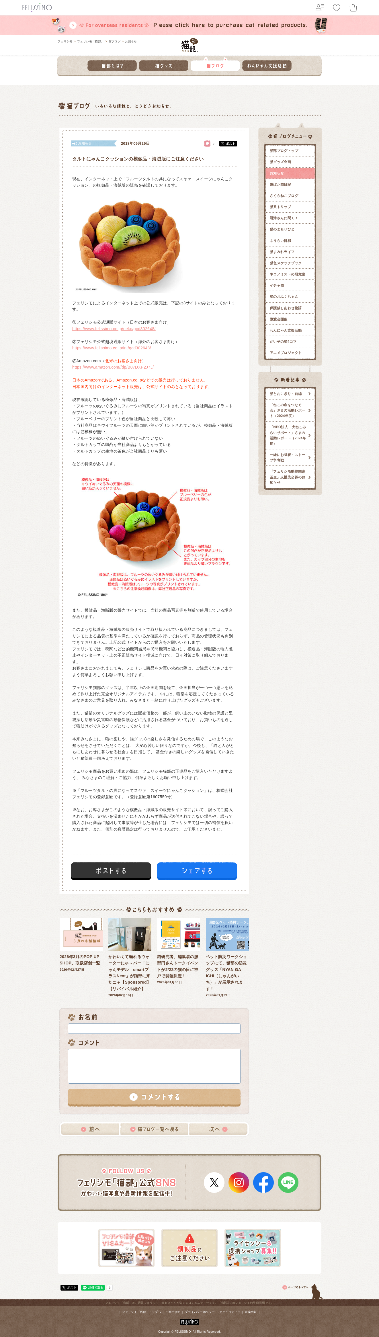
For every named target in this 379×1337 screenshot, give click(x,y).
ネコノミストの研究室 (287, 274)
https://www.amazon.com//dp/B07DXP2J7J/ (113, 367)
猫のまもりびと (282, 229)
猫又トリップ (280, 207)
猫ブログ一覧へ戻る (154, 1129)
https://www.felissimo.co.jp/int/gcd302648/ (111, 348)
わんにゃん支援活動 (286, 330)
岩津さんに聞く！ (284, 218)
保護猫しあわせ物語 (286, 308)
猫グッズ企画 (280, 162)
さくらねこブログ (284, 196)
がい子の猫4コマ (283, 342)
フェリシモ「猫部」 (90, 41)
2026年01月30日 (178, 951)
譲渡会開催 (279, 319)
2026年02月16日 (129, 957)
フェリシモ (65, 41)
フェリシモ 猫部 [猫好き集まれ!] (189, 45)
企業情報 (251, 1311)
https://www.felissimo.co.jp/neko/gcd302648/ (114, 328)
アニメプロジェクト (286, 353)
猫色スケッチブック (286, 263)
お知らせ (131, 41)
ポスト (230, 143)
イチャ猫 (277, 285)
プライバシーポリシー (200, 1311)
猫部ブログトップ (284, 151)
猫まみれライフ (282, 252)
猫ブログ (114, 41)
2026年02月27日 (81, 944)
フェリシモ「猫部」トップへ (141, 1311)
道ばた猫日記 (280, 185)
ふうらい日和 (280, 241)
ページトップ (302, 1291)
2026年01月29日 (227, 957)
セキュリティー (229, 1311)
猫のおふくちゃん (284, 297)
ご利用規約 (172, 1311)
